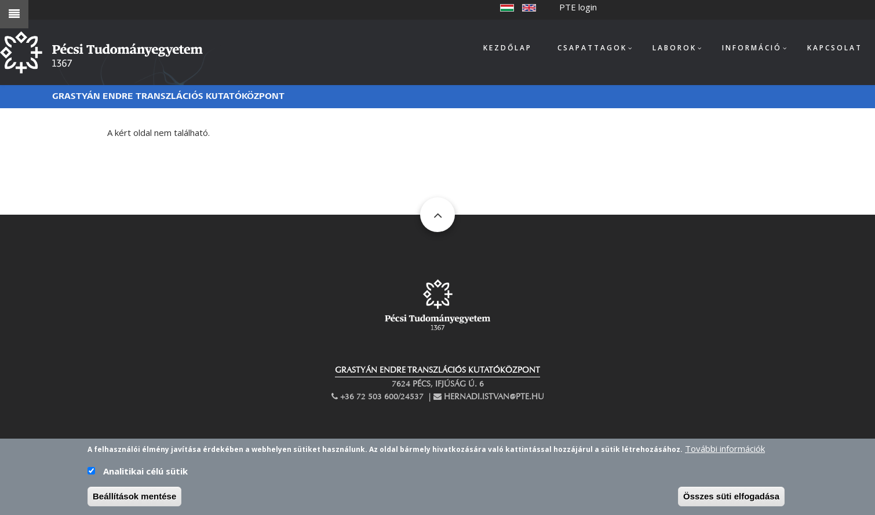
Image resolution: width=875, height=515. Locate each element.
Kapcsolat (834, 48)
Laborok (674, 48)
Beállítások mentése (134, 503)
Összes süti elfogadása (731, 503)
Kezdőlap (507, 48)
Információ (752, 48)
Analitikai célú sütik (145, 478)
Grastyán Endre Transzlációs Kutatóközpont (168, 96)
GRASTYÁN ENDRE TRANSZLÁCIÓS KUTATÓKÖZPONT (437, 370)
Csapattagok (592, 48)
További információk (725, 455)
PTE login (578, 7)
